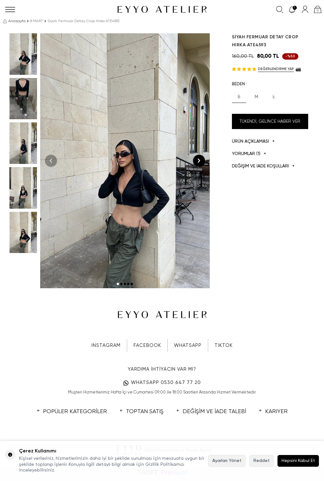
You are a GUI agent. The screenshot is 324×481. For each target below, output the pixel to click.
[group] (125, 160)
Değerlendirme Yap (276, 69)
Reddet (261, 460)
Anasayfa (14, 21)
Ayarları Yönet (226, 460)
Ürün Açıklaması (253, 142)
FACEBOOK (147, 345)
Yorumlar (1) (249, 154)
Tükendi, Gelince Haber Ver (270, 121)
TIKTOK (224, 345)
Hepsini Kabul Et (298, 460)
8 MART (36, 21)
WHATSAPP (188, 345)
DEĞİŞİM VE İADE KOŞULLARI (263, 166)
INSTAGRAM (106, 345)
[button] (118, 284)
